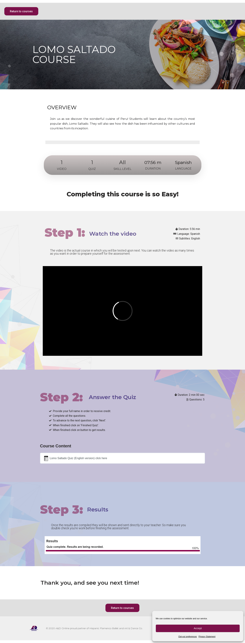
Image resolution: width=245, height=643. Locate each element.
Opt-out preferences (187, 636)
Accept (198, 628)
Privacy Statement (207, 636)
